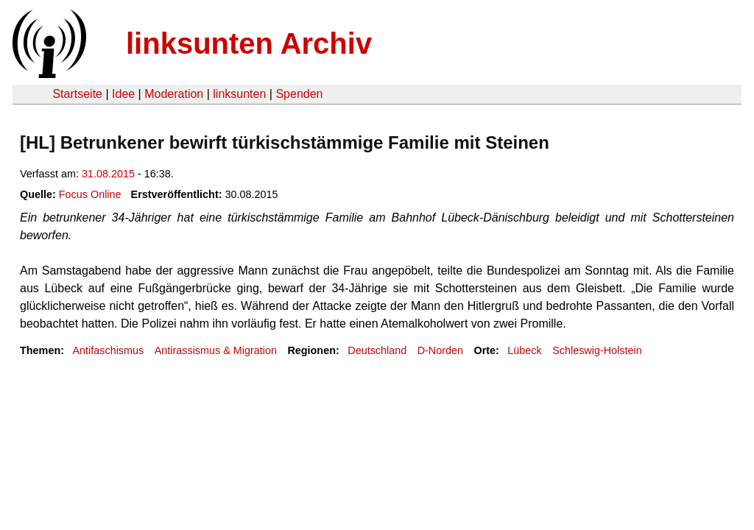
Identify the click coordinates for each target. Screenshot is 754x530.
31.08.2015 (108, 174)
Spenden (299, 94)
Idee (123, 94)
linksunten (239, 94)
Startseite (77, 94)
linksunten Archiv (249, 43)
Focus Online (90, 194)
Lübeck (524, 350)
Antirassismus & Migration (216, 350)
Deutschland (377, 350)
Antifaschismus (108, 350)
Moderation (173, 94)
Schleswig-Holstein (597, 350)
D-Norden (440, 350)
